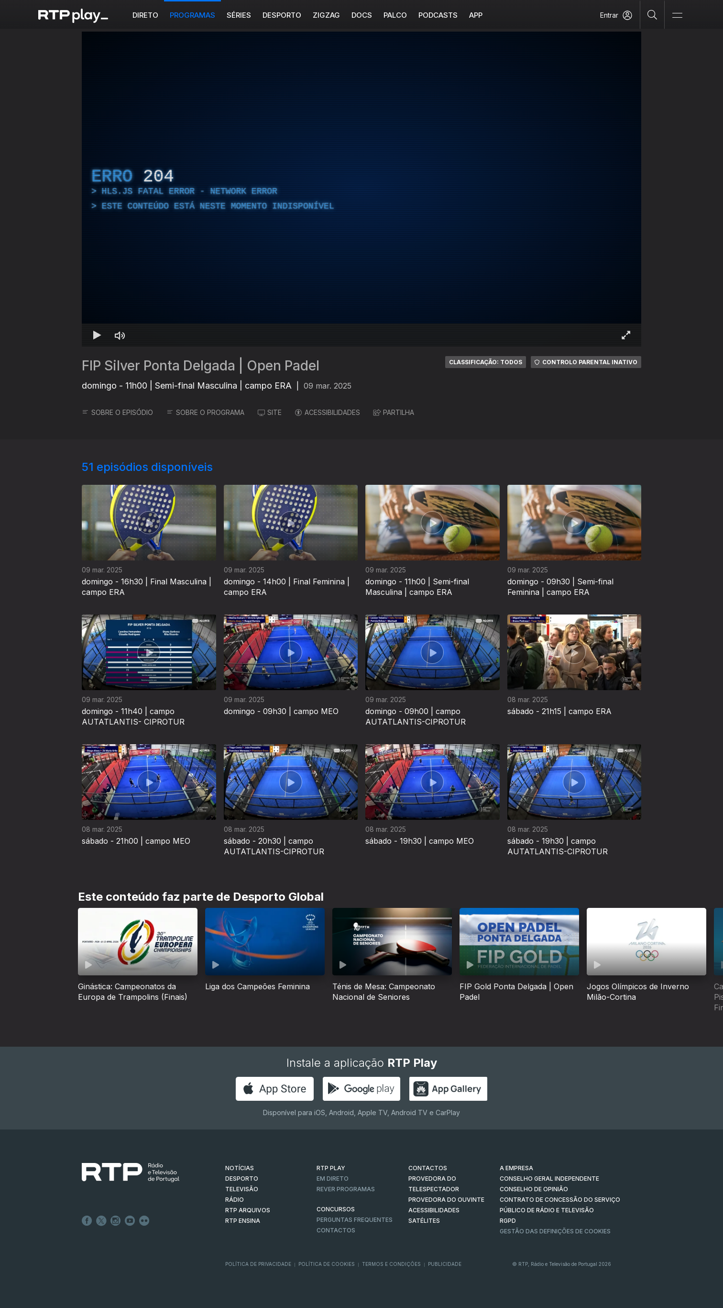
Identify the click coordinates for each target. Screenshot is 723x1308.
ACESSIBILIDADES (327, 412)
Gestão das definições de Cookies (555, 1231)
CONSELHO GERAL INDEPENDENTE (549, 1178)
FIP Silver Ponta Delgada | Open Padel (200, 366)
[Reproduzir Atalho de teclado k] (97, 335)
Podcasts (438, 15)
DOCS (361, 15)
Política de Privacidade (258, 1264)
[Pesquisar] (652, 14)
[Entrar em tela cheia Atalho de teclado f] (625, 335)
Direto (145, 15)
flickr (144, 1221)
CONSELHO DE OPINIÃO (534, 1189)
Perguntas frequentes (355, 1219)
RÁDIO (234, 1199)
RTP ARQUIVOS (247, 1210)
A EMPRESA (516, 1168)
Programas (192, 15)
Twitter (101, 1221)
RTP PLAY (331, 1168)
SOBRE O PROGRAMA (205, 412)
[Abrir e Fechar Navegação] (677, 15)
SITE (270, 412)
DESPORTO (241, 1178)
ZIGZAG (326, 15)
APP (475, 15)
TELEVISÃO (241, 1189)
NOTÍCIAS (239, 1168)
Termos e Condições (391, 1264)
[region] (361, 189)
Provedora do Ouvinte (446, 1199)
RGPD (508, 1220)
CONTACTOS (427, 1168)
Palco (395, 15)
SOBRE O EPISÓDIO (117, 412)
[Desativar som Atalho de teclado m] (120, 335)
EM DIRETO (333, 1178)
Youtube (130, 1221)
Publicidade (444, 1264)
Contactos (336, 1230)
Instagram (115, 1221)
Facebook (87, 1221)
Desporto (282, 15)
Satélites (424, 1220)
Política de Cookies (326, 1264)
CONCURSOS (336, 1209)
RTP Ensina (242, 1220)
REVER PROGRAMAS (346, 1189)
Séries (239, 15)
